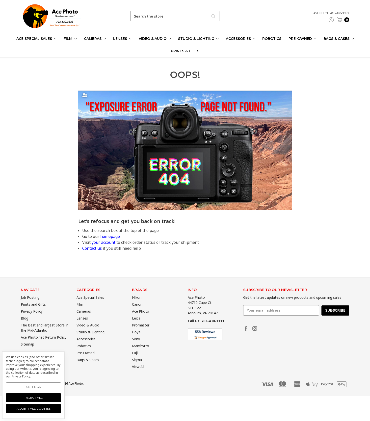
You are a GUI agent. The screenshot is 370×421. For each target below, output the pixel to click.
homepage (110, 236)
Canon (137, 312)
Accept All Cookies (34, 408)
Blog (24, 326)
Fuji (135, 361)
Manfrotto (140, 354)
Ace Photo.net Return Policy (43, 345)
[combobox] (174, 16)
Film (70, 38)
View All (138, 374)
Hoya (136, 340)
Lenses (122, 38)
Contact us (92, 248)
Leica (136, 326)
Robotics (271, 38)
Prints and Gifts (33, 312)
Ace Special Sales (36, 38)
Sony (136, 347)
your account (103, 242)
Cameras (95, 38)
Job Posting (30, 305)
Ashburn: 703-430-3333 (331, 13)
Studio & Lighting (198, 38)
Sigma (137, 368)
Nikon (136, 305)
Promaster (140, 333)
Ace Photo (140, 319)
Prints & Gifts (185, 51)
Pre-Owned (302, 38)
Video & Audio (155, 38)
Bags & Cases (338, 38)
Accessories (240, 38)
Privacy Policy (32, 319)
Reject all (34, 397)
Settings (33, 387)
